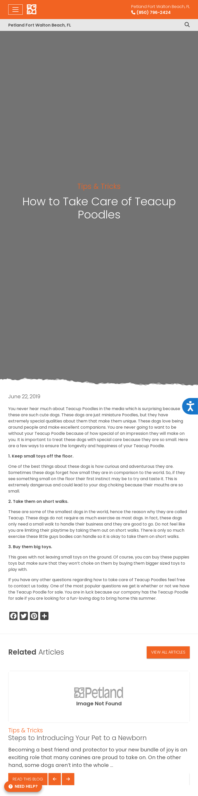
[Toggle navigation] (15, 9)
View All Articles (168, 652)
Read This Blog (28, 779)
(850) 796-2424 (160, 9)
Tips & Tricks (99, 186)
